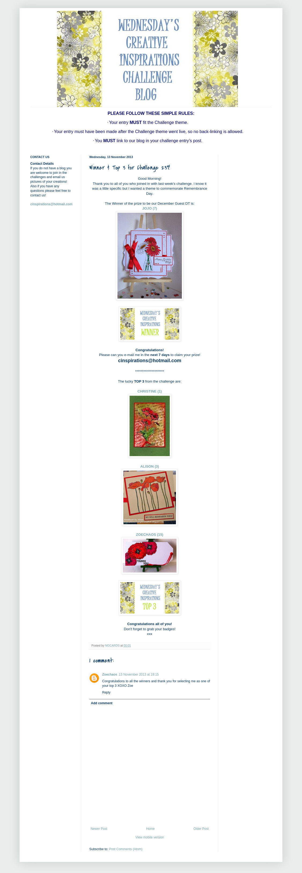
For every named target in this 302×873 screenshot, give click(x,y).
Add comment (101, 703)
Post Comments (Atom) (125, 849)
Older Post (201, 829)
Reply (106, 692)
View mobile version (149, 837)
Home (150, 829)
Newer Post (99, 829)
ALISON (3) (149, 466)
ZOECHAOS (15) (149, 535)
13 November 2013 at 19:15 (139, 674)
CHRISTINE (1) (150, 391)
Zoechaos (109, 674)
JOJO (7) (149, 208)
